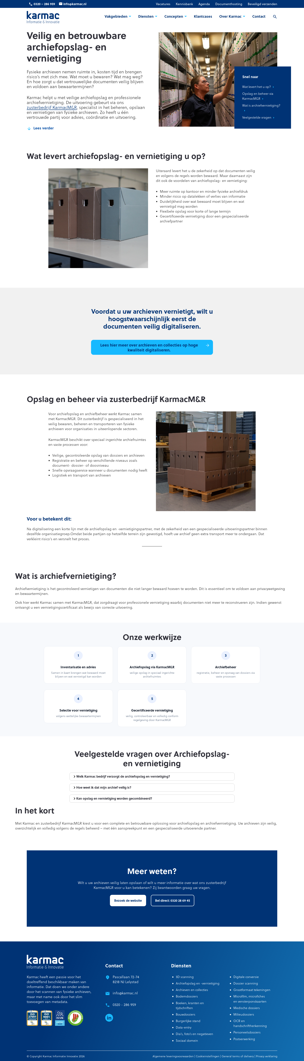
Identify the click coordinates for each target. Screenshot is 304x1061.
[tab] (152, 776)
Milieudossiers (243, 1014)
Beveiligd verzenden (262, 4)
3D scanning (185, 977)
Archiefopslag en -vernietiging (197, 983)
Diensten (146, 16)
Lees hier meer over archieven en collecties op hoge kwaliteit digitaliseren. (149, 347)
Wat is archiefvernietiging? (261, 105)
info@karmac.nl (74, 4)
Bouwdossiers (185, 1014)
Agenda (204, 4)
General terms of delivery (238, 1056)
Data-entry (183, 1027)
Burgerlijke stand (188, 1021)
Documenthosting (228, 4)
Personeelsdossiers (247, 1032)
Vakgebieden (116, 16)
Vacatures (163, 4)
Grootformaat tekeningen (251, 990)
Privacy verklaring (266, 1056)
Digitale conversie (246, 977)
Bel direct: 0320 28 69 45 (172, 900)
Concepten (173, 16)
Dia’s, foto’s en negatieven (194, 1034)
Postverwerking (244, 1039)
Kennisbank (184, 4)
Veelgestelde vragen (256, 117)
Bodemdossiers (187, 996)
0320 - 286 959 (124, 1004)
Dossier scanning (245, 983)
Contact (258, 16)
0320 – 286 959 (44, 4)
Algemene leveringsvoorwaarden (173, 1056)
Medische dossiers (246, 1008)
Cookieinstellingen (207, 1056)
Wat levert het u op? (256, 87)
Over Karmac (230, 16)
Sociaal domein (187, 1040)
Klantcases (203, 16)
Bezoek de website (128, 900)
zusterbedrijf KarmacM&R (52, 107)
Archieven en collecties (192, 990)
